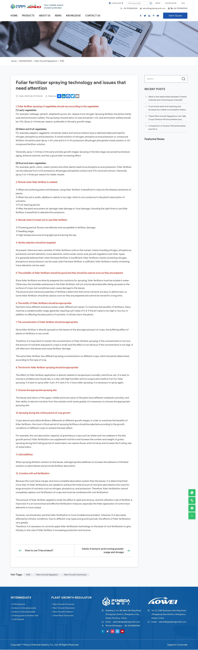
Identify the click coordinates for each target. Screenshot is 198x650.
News (157, 3)
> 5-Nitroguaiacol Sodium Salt (24, 616)
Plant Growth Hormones (76, 575)
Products (28, 15)
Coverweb (182, 645)
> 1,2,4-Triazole (17, 619)
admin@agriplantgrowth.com (154, 8)
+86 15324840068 (130, 8)
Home (14, 15)
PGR (62, 61)
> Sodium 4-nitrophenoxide (23, 608)
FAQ (183, 3)
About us (44, 15)
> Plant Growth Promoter (62, 604)
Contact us (92, 15)
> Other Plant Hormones (62, 616)
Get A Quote (175, 15)
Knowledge (170, 3)
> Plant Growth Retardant (63, 608)
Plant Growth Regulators (46, 61)
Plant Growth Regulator (47, 575)
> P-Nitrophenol (18, 604)
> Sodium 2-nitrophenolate (23, 612)
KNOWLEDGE (25, 61)
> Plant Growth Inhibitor (62, 612)
